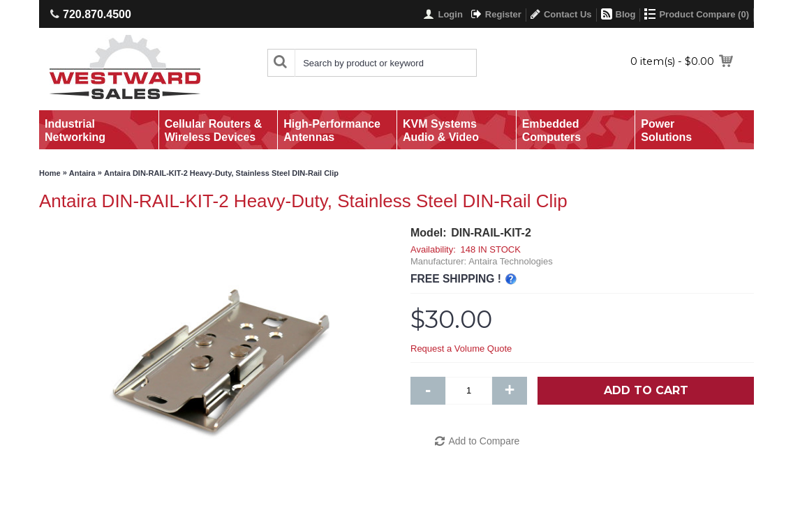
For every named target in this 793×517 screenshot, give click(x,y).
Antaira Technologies (510, 261)
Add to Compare (483, 441)
